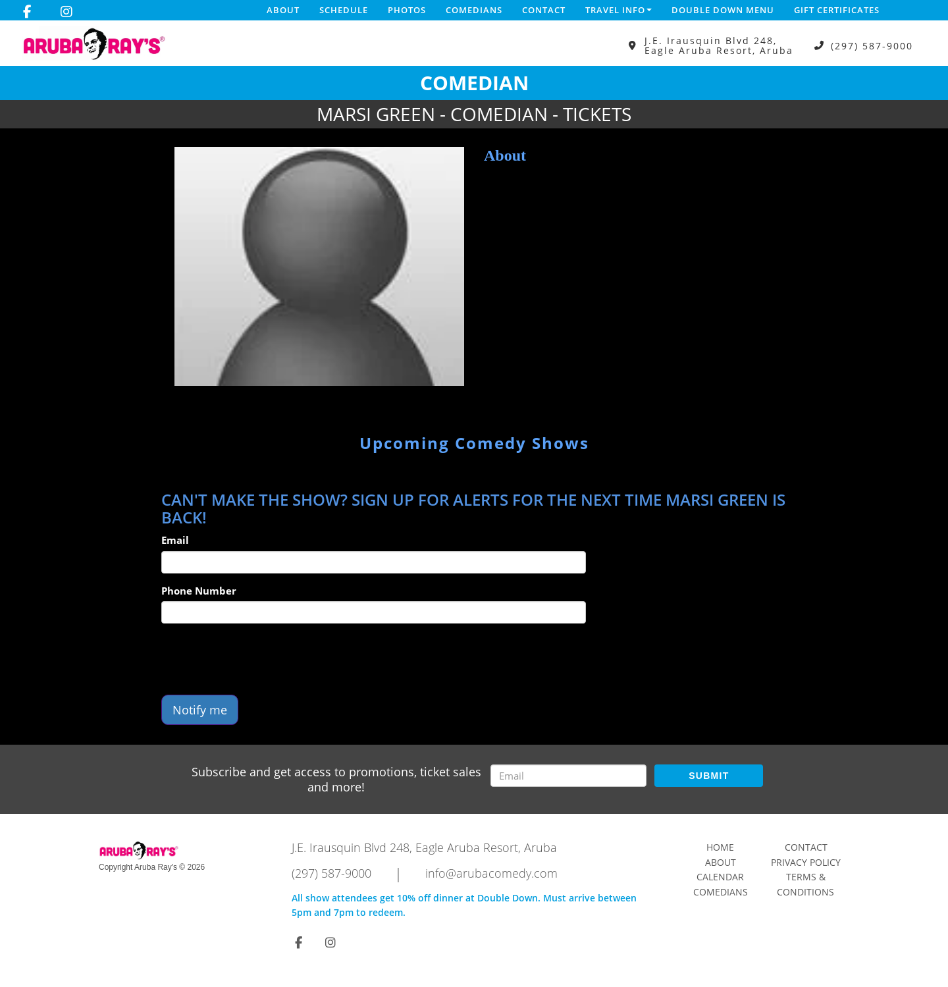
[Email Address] (568, 775)
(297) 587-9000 (872, 46)
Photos (407, 10)
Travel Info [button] (618, 10)
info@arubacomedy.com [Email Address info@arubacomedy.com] (491, 873)
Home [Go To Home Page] (720, 847)
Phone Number (198, 590)
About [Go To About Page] (720, 862)
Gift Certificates (837, 10)
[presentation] (261, 659)
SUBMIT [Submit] (709, 775)
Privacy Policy (806, 862)
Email (175, 540)
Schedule (343, 10)
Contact (544, 10)
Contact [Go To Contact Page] (806, 847)
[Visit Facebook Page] (27, 11)
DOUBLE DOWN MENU (723, 10)
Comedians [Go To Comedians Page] (720, 892)
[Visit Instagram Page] (66, 11)
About (283, 10)
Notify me (199, 710)
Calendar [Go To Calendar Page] (720, 876)
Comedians (474, 10)
